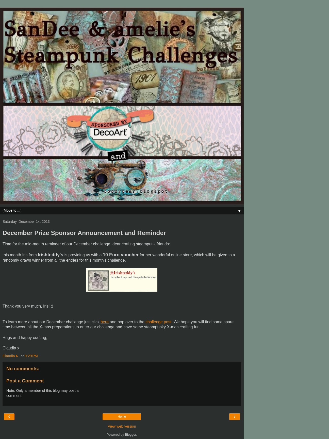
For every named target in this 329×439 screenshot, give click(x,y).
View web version (122, 426)
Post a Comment (25, 380)
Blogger (130, 434)
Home (122, 416)
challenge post (158, 322)
